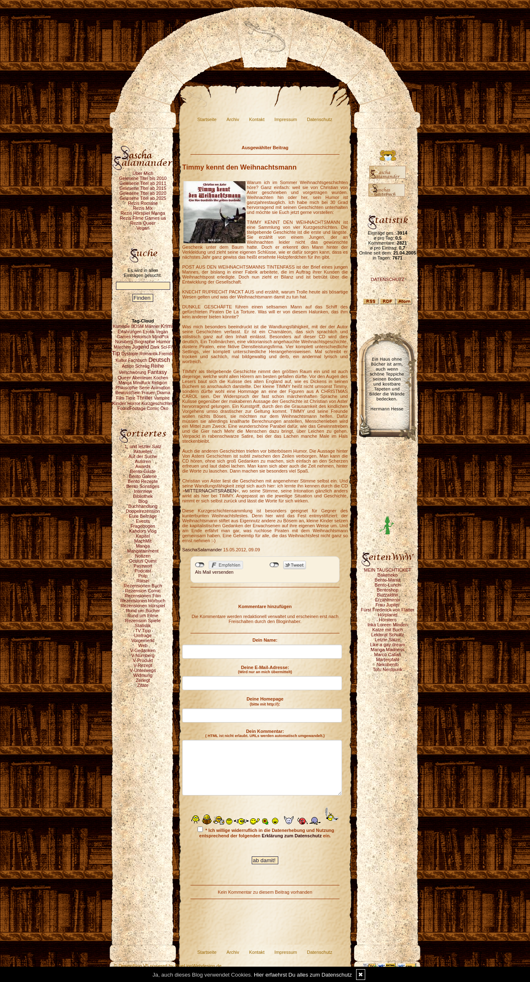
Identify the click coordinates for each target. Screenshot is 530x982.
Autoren (143, 461)
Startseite (207, 119)
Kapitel (143, 535)
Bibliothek (143, 496)
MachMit (143, 540)
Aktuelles (143, 451)
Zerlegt (143, 680)
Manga (143, 545)
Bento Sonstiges (142, 486)
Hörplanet (388, 614)
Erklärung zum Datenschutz (292, 835)
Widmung (142, 675)
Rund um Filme (143, 615)
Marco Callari (387, 654)
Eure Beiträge (143, 516)
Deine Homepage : (264, 701)
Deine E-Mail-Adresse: (265, 669)
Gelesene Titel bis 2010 (143, 178)
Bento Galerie (143, 476)
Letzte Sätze (387, 639)
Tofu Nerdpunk (387, 669)
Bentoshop (388, 589)
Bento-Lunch (387, 584)
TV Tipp (143, 630)
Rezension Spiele (143, 620)
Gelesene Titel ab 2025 (142, 198)
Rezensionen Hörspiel (142, 605)
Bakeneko (388, 574)
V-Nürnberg (142, 655)
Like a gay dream (387, 644)
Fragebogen (142, 526)
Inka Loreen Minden (387, 624)
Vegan (142, 227)
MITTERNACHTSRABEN (210, 490)
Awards (142, 466)
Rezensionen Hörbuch (143, 600)
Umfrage (143, 635)
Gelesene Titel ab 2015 (142, 188)
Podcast (143, 570)
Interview (143, 491)
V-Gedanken (142, 650)
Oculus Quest (143, 560)
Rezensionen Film (143, 595)
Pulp (142, 575)
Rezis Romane (143, 203)
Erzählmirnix (387, 599)
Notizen (142, 555)
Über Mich (142, 173)
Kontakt (257, 119)
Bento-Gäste (143, 471)
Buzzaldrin (387, 594)
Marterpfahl (387, 659)
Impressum (286, 119)
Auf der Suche (142, 456)
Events (143, 521)
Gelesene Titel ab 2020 (142, 193)
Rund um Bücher (143, 610)
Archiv (232, 119)
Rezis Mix (143, 208)
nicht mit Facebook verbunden (200, 565)
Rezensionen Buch (143, 585)
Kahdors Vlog (143, 531)
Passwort (142, 565)
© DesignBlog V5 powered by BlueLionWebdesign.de (168, 965)
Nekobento (387, 664)
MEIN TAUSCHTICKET (387, 569)
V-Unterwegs (143, 670)
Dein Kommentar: (265, 733)
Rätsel (142, 580)
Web (142, 645)
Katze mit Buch (387, 629)
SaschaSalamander (202, 549)
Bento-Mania (387, 579)
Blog (142, 501)
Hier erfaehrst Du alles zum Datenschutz (303, 975)
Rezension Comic (143, 590)
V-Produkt (143, 660)
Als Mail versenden (214, 572)
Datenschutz (319, 119)
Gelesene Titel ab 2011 (142, 183)
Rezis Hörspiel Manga (142, 213)
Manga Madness (387, 649)
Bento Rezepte (143, 481)
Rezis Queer (142, 223)
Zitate (143, 685)
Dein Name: (265, 640)
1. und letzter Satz (143, 446)
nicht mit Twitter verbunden (274, 565)
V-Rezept (142, 665)
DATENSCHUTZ (387, 279)
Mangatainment (143, 550)
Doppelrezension (143, 511)
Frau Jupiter (388, 604)
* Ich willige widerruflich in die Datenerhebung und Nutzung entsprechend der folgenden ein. (266, 832)
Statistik (143, 625)
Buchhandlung (142, 506)
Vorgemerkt (142, 640)
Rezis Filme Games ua (143, 218)
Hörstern (387, 619)
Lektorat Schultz (387, 634)
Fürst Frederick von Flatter (387, 609)
